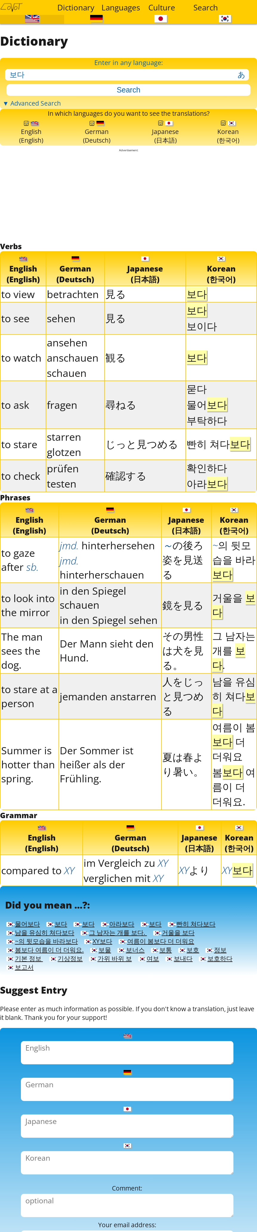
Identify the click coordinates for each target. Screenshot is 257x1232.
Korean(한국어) (228, 164)
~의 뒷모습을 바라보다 (55, 1023)
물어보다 (28, 986)
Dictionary (75, 7)
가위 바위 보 (89, 1059)
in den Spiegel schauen (93, 642)
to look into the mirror (28, 650)
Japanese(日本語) (165, 164)
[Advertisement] (128, 233)
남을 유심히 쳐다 (234, 740)
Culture (161, 7)
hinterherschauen (102, 612)
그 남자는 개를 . (234, 694)
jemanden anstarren (108, 741)
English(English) (31, 164)
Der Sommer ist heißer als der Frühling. (96, 809)
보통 (99, 1047)
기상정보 (28, 1059)
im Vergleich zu (126, 911)
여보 (140, 1059)
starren (64, 477)
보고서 (28, 1072)
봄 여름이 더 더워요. (234, 831)
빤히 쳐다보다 (38, 998)
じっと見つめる (141, 484)
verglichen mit (123, 927)
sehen (61, 358)
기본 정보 (216, 1047)
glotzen (64, 492)
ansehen (67, 383)
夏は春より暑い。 (183, 808)
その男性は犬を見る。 (183, 694)
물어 (207, 445)
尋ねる (120, 445)
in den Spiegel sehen (109, 664)
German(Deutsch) (97, 164)
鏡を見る (183, 649)
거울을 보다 (135, 1010)
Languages (119, 7)
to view (18, 334)
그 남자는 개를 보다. (52, 1010)
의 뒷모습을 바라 (234, 604)
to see (15, 358)
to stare (19, 484)
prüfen (63, 509)
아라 (207, 524)
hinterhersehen (107, 590)
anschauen (73, 398)
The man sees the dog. (22, 695)
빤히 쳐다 (218, 484)
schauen (67, 413)
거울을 (234, 649)
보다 (73, 986)
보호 (134, 1047)
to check (20, 516)
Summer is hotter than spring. (28, 809)
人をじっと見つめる (183, 740)
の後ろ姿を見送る (183, 604)
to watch (21, 398)
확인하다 (207, 508)
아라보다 (152, 986)
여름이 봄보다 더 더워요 (58, 1035)
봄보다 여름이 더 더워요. (174, 1035)
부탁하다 (207, 461)
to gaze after (20, 604)
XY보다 (132, 1023)
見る (115, 334)
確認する (126, 516)
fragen (62, 445)
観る (115, 398)
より (194, 919)
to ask (15, 445)
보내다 (179, 1059)
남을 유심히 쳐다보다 (127, 998)
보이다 (202, 366)
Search (205, 7)
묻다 (197, 429)
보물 (19, 1047)
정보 (170, 1047)
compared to (37, 919)
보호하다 (228, 1059)
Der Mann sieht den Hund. (107, 695)
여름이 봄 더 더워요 (234, 786)
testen (61, 524)
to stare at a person (29, 741)
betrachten (73, 334)
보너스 (59, 1047)
